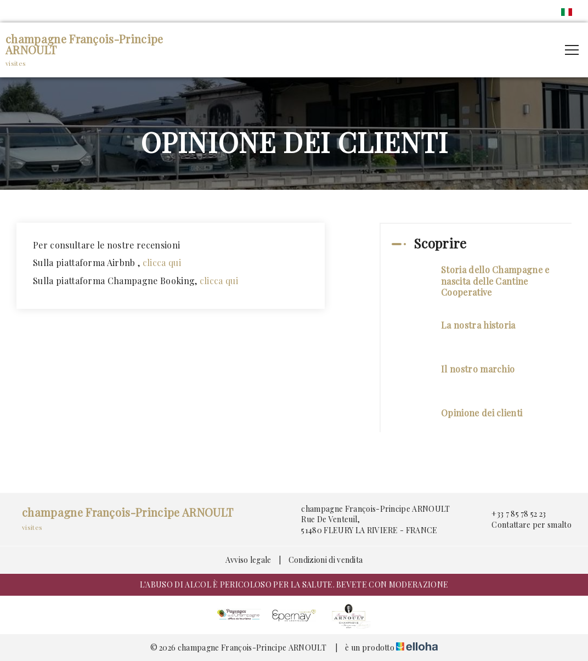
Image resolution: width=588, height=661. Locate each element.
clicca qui (163, 262)
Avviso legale (248, 560)
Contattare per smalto (525, 524)
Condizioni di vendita (326, 560)
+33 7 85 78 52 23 (512, 514)
